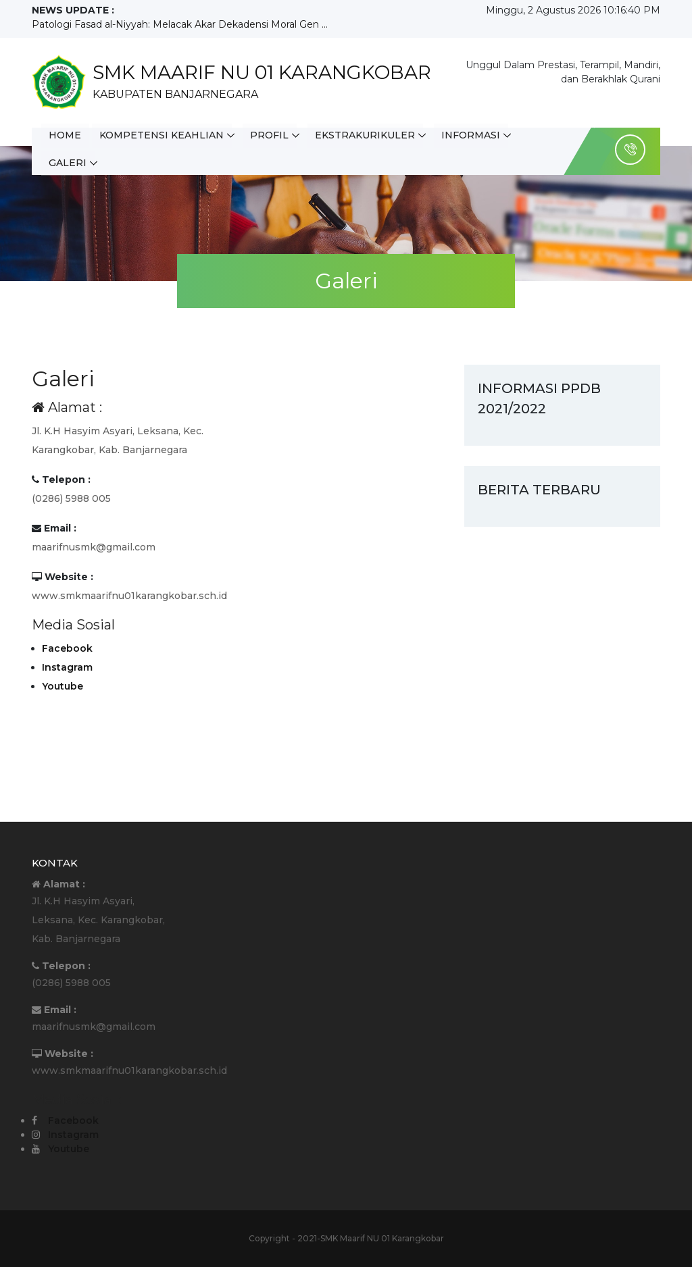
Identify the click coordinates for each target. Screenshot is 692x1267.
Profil (271, 136)
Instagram (67, 667)
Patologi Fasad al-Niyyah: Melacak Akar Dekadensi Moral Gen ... (180, 24)
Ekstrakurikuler (368, 136)
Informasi (474, 136)
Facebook (67, 648)
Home (65, 136)
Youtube (62, 686)
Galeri (68, 163)
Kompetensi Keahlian (163, 136)
